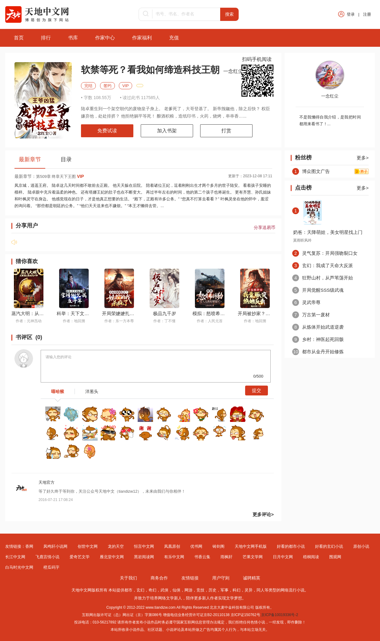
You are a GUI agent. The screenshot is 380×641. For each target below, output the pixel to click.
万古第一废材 (311, 314)
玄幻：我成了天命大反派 (322, 265)
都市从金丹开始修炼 (318, 351)
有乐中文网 (174, 557)
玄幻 (140, 590)
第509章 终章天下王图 (60, 176)
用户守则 (220, 577)
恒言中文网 (144, 546)
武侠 (164, 590)
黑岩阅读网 (144, 557)
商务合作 (159, 577)
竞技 (200, 590)
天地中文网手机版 (251, 546)
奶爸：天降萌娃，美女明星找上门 (327, 232)
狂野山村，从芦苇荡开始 (322, 277)
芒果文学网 (253, 557)
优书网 (196, 546)
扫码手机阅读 (257, 59)
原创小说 (361, 546)
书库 (73, 37)
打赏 (226, 130)
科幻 (236, 590)
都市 (128, 590)
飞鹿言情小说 (47, 557)
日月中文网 (283, 557)
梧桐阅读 (311, 557)
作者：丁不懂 (164, 321)
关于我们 (128, 577)
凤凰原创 (172, 546)
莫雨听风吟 (302, 240)
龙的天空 (116, 546)
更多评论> (263, 514)
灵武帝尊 (306, 302)
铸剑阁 (218, 546)
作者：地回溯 (74, 321)
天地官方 (46, 482)
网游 (188, 590)
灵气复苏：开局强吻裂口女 (325, 253)
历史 (212, 590)
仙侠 (176, 590)
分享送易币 (264, 227)
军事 (224, 590)
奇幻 (152, 590)
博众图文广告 (311, 171)
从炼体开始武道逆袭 (318, 327)
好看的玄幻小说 (329, 546)
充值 (174, 37)
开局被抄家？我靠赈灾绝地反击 (270, 313)
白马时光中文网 (19, 567)
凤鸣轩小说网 (55, 546)
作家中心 (105, 37)
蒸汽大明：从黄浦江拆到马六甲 (43, 313)
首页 (19, 37)
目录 (66, 159)
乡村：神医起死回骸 (318, 339)
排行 (46, 37)
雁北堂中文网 (112, 557)
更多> (363, 157)
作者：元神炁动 (29, 321)
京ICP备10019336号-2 (279, 615)
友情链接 (190, 577)
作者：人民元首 (210, 321)
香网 (29, 546)
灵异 (249, 590)
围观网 (335, 557)
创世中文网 (88, 546)
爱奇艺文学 (80, 557)
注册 (367, 14)
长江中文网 (15, 557)
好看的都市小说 (291, 546)
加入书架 (167, 130)
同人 (261, 590)
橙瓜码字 (51, 567)
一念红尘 (233, 71)
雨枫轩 (226, 557)
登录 (351, 14)
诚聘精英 (251, 577)
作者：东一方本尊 (119, 321)
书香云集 (202, 557)
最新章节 (30, 159)
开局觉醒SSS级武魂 (318, 290)
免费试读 (107, 130)
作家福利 (142, 37)
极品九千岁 (164, 313)
